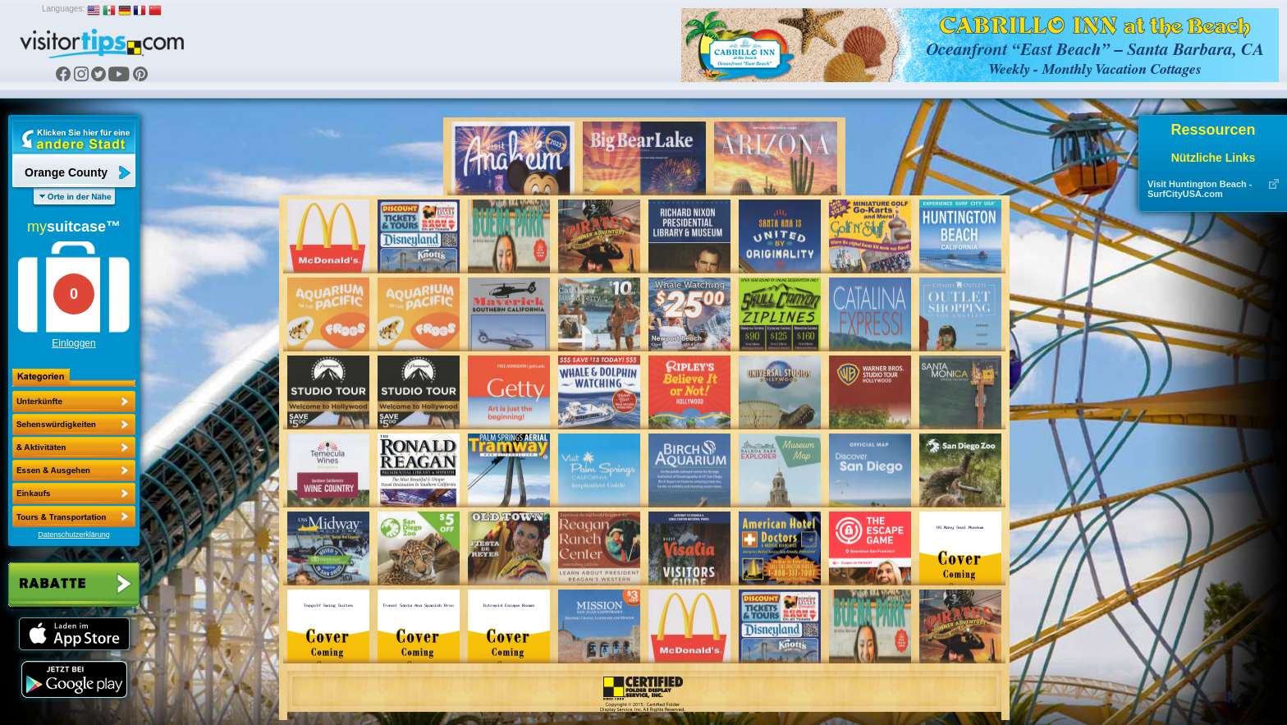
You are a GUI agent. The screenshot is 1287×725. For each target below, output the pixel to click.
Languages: (63, 8)
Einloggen (73, 343)
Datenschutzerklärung (74, 534)
